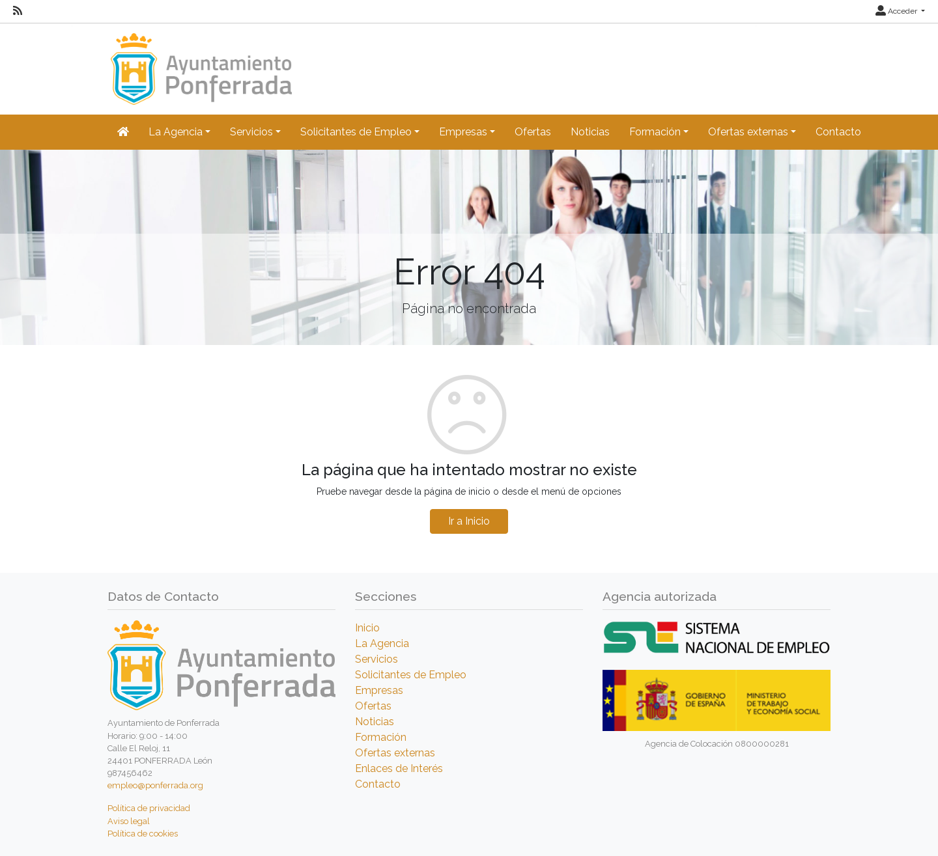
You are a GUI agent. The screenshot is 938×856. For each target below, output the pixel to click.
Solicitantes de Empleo (410, 675)
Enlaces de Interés (399, 768)
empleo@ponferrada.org (155, 785)
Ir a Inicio (469, 521)
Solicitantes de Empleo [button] (356, 132)
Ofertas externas (395, 753)
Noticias (590, 132)
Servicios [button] (251, 132)
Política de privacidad (148, 808)
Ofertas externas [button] (748, 132)
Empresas (379, 690)
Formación (380, 737)
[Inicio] (199, 63)
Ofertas (533, 132)
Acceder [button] (897, 11)
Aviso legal (128, 821)
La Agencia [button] (176, 132)
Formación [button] (655, 132)
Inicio (367, 628)
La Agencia (382, 643)
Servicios (376, 659)
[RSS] (17, 11)
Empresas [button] (463, 132)
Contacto (838, 132)
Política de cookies (142, 833)
